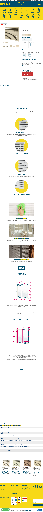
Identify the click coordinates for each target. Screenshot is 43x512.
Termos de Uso (14, 488)
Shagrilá (4, 12)
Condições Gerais (14, 493)
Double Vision (10, 12)
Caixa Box (32, 12)
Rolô (27, 12)
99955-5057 (40, 0)
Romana (16, 12)
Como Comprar (14, 486)
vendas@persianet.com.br (26, 490)
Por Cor (33, 18)
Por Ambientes (27, 18)
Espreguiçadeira (21, 18)
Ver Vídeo (3, 24)
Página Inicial (3, 486)
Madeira (38, 12)
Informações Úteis (14, 485)
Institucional (2, 485)
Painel (21, 12)
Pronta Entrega (38, 18)
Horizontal (4, 18)
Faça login (22, 2)
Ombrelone (15, 18)
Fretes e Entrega (14, 489)
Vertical (10, 18)
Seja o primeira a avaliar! (25, 31)
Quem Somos (3, 489)
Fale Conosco (3, 488)
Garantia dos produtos (15, 490)
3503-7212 (33, 0)
